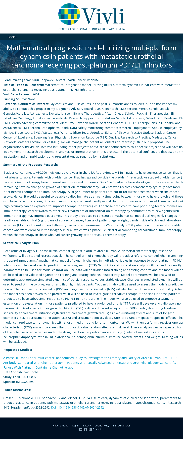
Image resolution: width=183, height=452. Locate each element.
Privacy (87, 425)
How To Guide (60, 425)
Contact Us (98, 429)
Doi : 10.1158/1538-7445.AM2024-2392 (77, 407)
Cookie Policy (102, 425)
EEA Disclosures (121, 425)
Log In (75, 425)
